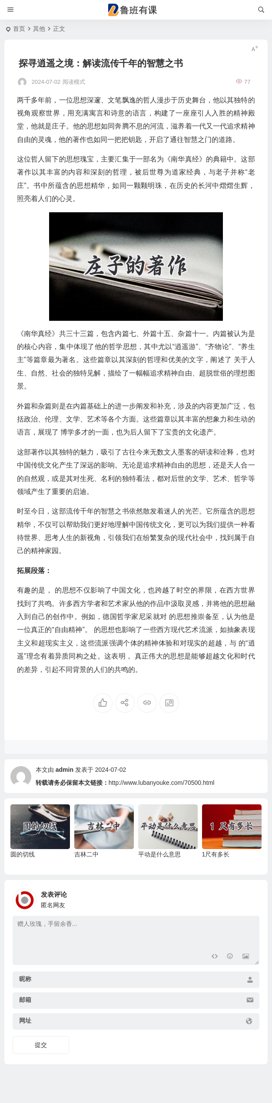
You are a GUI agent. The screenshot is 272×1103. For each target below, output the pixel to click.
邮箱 (25, 999)
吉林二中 (86, 854)
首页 (19, 28)
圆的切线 (22, 854)
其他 (39, 28)
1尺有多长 (216, 854)
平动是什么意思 (159, 854)
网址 (25, 1020)
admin (64, 769)
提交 (41, 1044)
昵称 (25, 978)
